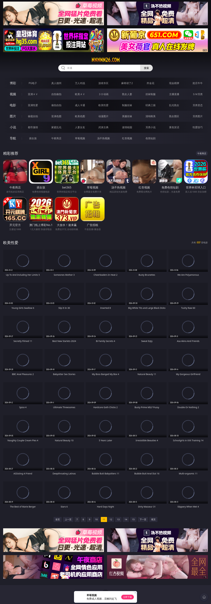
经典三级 (150, 105)
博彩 (13, 83)
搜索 (146, 68)
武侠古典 (103, 127)
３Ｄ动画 (103, 94)
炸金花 (150, 83)
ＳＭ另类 (198, 94)
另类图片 (198, 116)
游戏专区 (103, 83)
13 (118, 519)
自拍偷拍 (56, 94)
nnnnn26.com (105, 60)
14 (126, 519)
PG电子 (33, 83)
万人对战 (80, 83)
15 (133, 519)
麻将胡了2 (127, 83)
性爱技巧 (198, 127)
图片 (13, 116)
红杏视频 (127, 138)
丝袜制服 (150, 94)
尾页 (153, 519)
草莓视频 (80, 138)
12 (111, 519)
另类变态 (198, 105)
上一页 (68, 519)
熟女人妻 (127, 94)
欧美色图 (80, 116)
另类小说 (150, 127)
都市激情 (33, 127)
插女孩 (33, 138)
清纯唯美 (150, 116)
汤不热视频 (103, 138)
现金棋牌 (174, 83)
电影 (13, 105)
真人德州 (56, 83)
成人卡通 (80, 105)
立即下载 (127, 596)
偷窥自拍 (33, 116)
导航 (13, 138)
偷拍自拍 (56, 105)
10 (96, 519)
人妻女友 (80, 127)
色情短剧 (150, 138)
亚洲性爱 (33, 105)
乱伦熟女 (174, 105)
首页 (57, 519)
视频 (13, 94)
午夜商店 (56, 138)
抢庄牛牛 (198, 83)
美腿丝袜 (127, 116)
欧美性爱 (103, 105)
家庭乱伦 (56, 127)
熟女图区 (174, 116)
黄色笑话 (174, 127)
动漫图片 (103, 116)
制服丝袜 (127, 105)
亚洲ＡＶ (33, 94)
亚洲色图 (56, 116)
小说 (13, 127)
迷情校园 (127, 127)
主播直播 (174, 94)
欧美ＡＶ (80, 94)
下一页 (143, 519)
